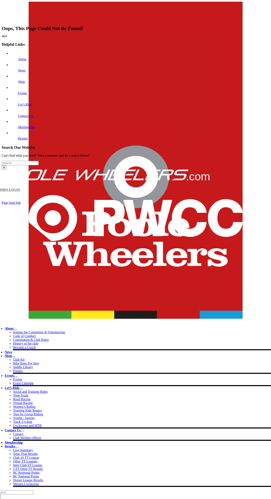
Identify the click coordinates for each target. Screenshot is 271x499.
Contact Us (25, 116)
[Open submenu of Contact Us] (22, 431)
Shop (21, 81)
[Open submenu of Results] (16, 447)
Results (23, 138)
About (22, 59)
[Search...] (20, 163)
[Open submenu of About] (15, 329)
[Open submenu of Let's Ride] (21, 389)
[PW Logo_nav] (136, 317)
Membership (26, 127)
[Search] (4, 167)
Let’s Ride (25, 104)
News (21, 70)
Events (22, 93)
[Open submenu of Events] (16, 376)
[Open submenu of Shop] (13, 357)
